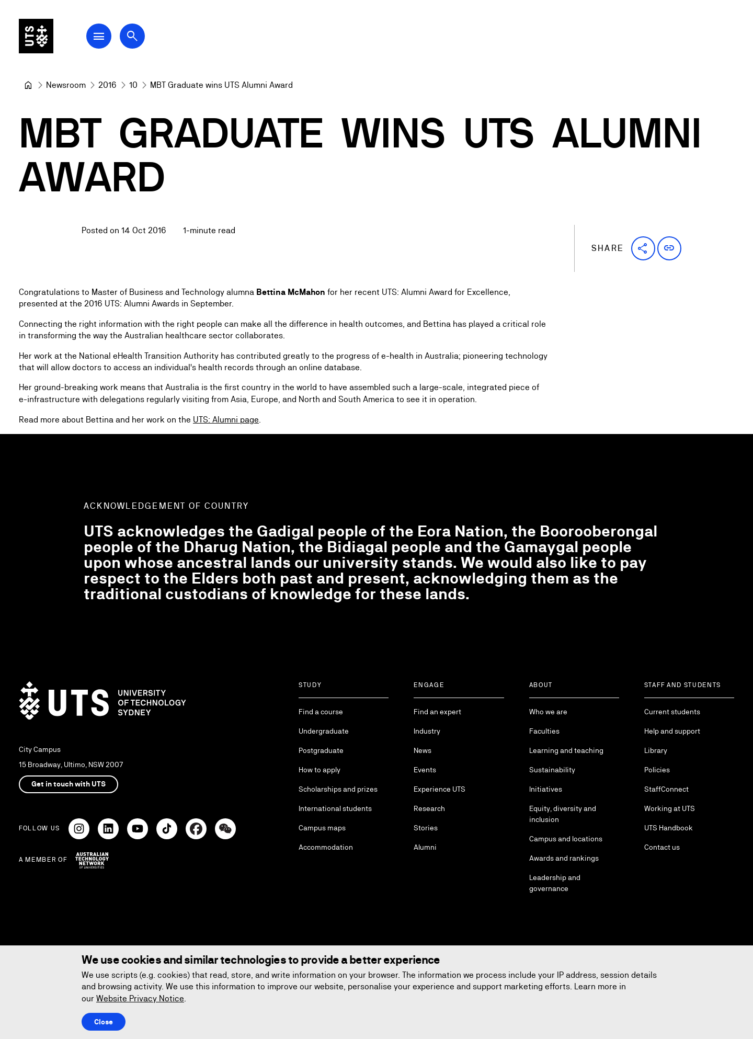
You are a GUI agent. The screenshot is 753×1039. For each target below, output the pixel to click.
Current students (672, 711)
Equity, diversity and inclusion (562, 814)
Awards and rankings (564, 858)
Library (655, 750)
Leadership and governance (554, 883)
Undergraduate (324, 731)
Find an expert (437, 711)
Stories (426, 828)
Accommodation (326, 847)
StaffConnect (666, 789)
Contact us (662, 847)
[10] (133, 85)
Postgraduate (321, 750)
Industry (427, 731)
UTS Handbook (668, 828)
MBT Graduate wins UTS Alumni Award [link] (221, 85)
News (422, 750)
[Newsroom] (66, 85)
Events (425, 770)
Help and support (672, 731)
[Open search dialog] (140, 37)
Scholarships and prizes (338, 789)
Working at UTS (669, 808)
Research (429, 808)
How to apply (319, 770)
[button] (643, 248)
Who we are (548, 711)
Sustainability (552, 770)
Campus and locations (565, 839)
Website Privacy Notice (140, 998)
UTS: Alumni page (226, 420)
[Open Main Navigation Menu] (106, 37)
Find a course (321, 711)
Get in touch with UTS (68, 784)
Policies (657, 770)
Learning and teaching (566, 750)
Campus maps (322, 828)
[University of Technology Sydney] (28, 85)
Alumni (425, 847)
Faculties (544, 731)
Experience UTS (439, 789)
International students (335, 808)
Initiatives (545, 789)
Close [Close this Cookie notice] (103, 1022)
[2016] (107, 85)
